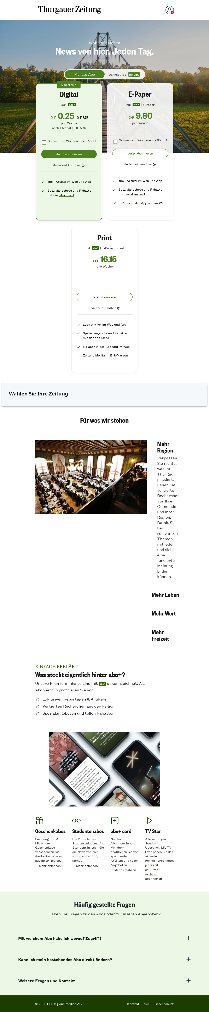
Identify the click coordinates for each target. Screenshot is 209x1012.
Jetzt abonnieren (153, 876)
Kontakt (133, 1004)
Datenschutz (164, 1004)
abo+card (66, 195)
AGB (147, 1004)
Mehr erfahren (50, 865)
